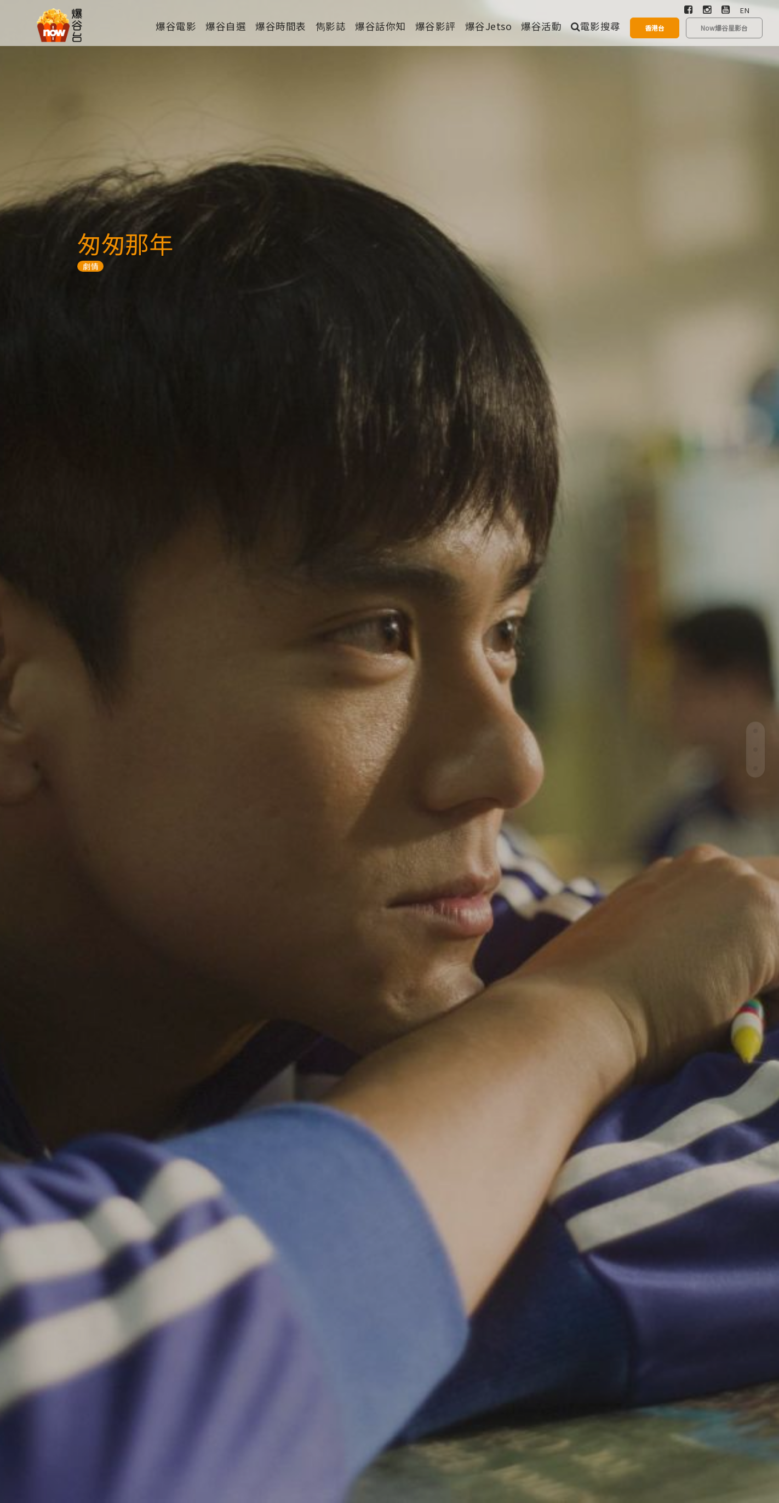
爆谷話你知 (380, 26)
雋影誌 (331, 26)
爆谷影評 (435, 26)
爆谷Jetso (488, 26)
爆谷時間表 (280, 26)
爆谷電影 (176, 26)
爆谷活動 (541, 26)
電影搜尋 (596, 26)
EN (744, 10)
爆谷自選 (225, 26)
